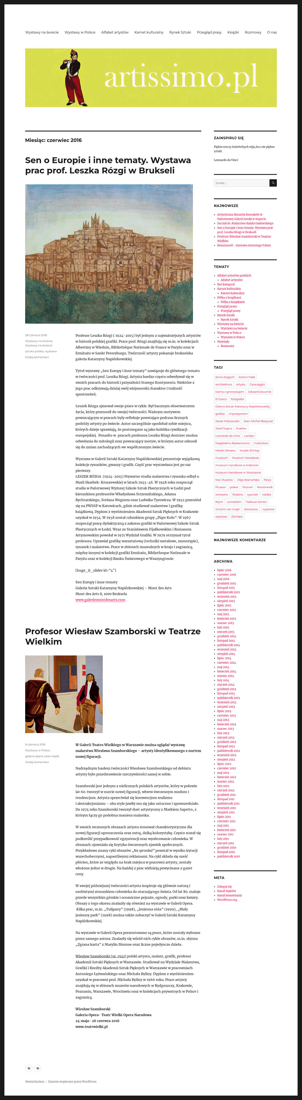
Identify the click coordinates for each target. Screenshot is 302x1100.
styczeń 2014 (225, 685)
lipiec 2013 (224, 711)
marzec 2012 (225, 781)
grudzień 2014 (226, 636)
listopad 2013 (226, 693)
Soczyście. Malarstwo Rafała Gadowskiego (245, 223)
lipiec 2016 (224, 570)
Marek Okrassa (225, 450)
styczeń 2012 (225, 790)
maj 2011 (223, 825)
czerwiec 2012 (226, 768)
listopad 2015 (226, 588)
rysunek (252, 494)
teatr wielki (51, 756)
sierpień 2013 (226, 707)
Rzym (219, 501)
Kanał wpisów (226, 891)
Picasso (220, 487)
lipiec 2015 (224, 605)
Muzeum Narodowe (245, 457)
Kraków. (241, 428)
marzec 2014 (225, 676)
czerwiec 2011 (226, 821)
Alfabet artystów (115, 32)
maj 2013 (223, 720)
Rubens (237, 494)
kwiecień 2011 (226, 830)
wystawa (51, 351)
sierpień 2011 (226, 812)
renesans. (221, 494)
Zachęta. (237, 516)
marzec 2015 (225, 623)
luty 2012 (223, 786)
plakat (234, 487)
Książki (233, 32)
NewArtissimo (34, 1081)
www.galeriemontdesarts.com (100, 600)
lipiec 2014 (224, 658)
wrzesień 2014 (226, 649)
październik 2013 (228, 698)
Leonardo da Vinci (227, 435)
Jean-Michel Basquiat (258, 421)
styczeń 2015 (225, 632)
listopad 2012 (226, 746)
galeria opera (34, 756)
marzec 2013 (225, 729)
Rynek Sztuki (180, 32)
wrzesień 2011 (226, 808)
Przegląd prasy (209, 32)
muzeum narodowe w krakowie (236, 465)
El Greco (221, 399)
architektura (223, 384)
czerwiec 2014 (226, 662)
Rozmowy (253, 32)
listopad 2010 (226, 852)
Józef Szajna (223, 428)
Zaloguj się (224, 886)
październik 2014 (228, 645)
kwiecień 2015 (226, 618)
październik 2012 (228, 751)
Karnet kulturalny (148, 32)
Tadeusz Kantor (256, 501)
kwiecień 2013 (226, 724)
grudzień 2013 (226, 689)
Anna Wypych (224, 377)
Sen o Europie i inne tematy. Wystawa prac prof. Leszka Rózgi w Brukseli (108, 165)
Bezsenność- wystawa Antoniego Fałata (244, 245)
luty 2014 (223, 680)
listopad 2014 (226, 640)
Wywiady (223, 341)
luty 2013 (223, 733)
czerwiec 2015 (226, 610)
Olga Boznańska (248, 479)
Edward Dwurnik (259, 391)
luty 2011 (223, 839)
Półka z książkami (229, 297)
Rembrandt (265, 487)
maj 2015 (223, 614)
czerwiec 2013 (226, 715)
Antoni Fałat (247, 377)
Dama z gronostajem (229, 391)
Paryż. (268, 479)
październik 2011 (228, 803)
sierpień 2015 (226, 601)
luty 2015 (223, 627)
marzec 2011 (225, 834)
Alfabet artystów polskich (234, 275)
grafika (220, 413)
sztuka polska (34, 351)
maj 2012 (223, 773)
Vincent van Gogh (227, 509)
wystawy (221, 516)
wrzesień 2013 (226, 702)
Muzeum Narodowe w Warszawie (238, 472)
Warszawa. (251, 509)
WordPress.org (227, 900)
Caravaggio (257, 384)
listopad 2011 (225, 799)
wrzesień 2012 (226, 755)
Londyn (249, 435)
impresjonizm (238, 413)
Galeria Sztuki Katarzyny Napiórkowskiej (242, 406)
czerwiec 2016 (226, 574)
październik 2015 (228, 592)
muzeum (221, 457)
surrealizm (234, 501)
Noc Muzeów (224, 479)
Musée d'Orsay (249, 450)
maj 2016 (223, 579)
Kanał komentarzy (229, 895)
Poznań (247, 487)
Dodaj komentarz (37, 357)
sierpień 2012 (226, 759)
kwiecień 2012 (226, 777)
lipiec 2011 (224, 817)
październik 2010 (228, 856)
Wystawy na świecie (42, 32)
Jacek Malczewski (227, 421)
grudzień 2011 (226, 795)
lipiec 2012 (224, 764)
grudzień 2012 (226, 742)
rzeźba (266, 494)
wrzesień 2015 (226, 596)
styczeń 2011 (225, 843)
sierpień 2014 (226, 654)
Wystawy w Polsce (80, 32)
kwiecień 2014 (226, 671)
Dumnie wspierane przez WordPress (72, 1081)
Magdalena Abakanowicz (232, 443)
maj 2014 (223, 667)
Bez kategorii (226, 284)
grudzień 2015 (226, 583)
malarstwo (261, 443)
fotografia (237, 399)
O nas (272, 32)
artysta (240, 384)
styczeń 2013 (225, 737)
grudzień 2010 (226, 847)
